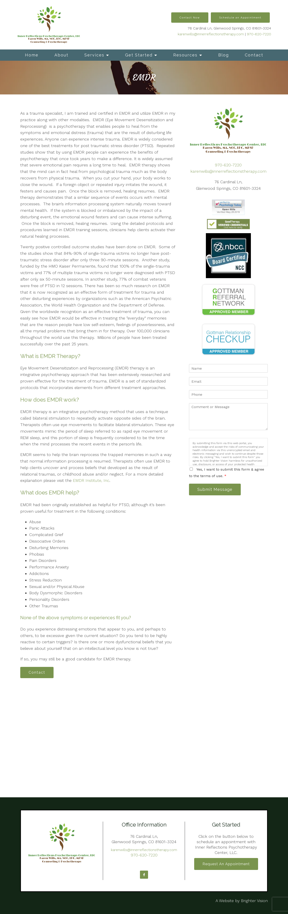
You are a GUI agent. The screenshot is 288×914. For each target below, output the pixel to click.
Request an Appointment (226, 864)
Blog (223, 55)
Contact (254, 55)
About (61, 55)
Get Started (139, 55)
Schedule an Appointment (240, 17)
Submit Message (214, 489)
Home (31, 55)
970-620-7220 (259, 34)
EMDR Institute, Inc (91, 480)
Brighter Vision (254, 900)
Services (94, 55)
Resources (185, 55)
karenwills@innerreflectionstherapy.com (211, 34)
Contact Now (190, 17)
